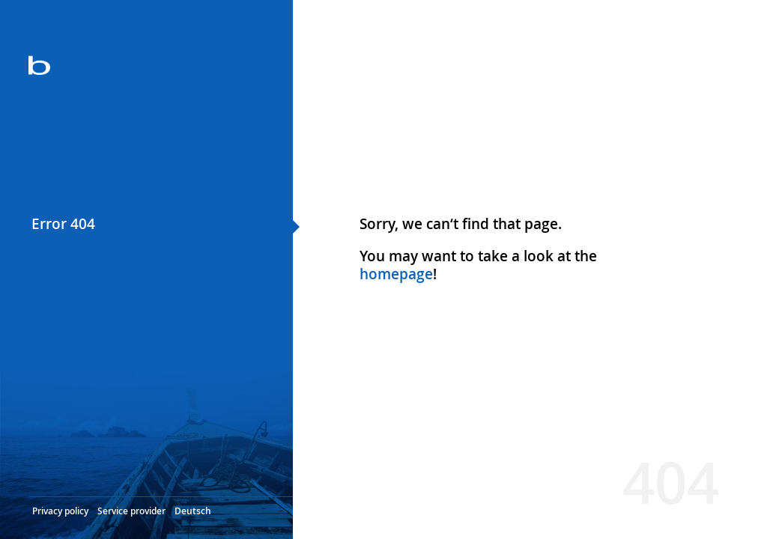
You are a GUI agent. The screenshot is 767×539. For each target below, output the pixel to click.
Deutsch (193, 511)
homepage (396, 274)
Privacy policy (60, 511)
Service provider (131, 511)
